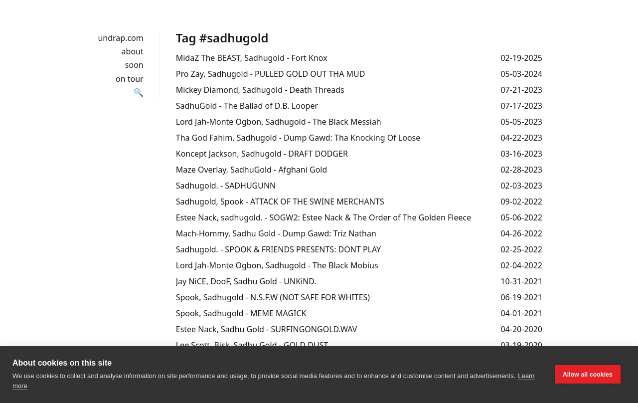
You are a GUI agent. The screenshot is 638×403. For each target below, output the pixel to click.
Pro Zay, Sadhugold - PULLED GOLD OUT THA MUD (270, 73)
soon (134, 64)
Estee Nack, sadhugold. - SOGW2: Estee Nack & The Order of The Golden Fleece (323, 217)
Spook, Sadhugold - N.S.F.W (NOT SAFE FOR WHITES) (273, 297)
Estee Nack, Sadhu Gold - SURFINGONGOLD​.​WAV (266, 329)
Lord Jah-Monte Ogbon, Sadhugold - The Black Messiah (278, 121)
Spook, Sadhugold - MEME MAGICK (241, 313)
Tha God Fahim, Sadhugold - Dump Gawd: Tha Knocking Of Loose (298, 137)
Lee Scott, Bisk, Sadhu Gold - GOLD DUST (252, 345)
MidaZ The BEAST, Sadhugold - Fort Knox (251, 57)
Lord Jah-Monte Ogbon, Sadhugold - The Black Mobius (277, 265)
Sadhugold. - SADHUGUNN (226, 185)
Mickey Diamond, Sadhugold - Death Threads (260, 89)
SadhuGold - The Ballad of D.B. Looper (247, 105)
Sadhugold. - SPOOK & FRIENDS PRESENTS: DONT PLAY (278, 249)
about (133, 51)
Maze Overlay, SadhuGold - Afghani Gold (251, 169)
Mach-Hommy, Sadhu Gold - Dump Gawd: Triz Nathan (276, 233)
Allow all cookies (588, 374)
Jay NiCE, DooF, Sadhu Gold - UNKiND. (246, 281)
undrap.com (120, 37)
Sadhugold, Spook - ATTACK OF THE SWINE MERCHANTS (280, 201)
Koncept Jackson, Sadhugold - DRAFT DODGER (262, 153)
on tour (130, 78)
